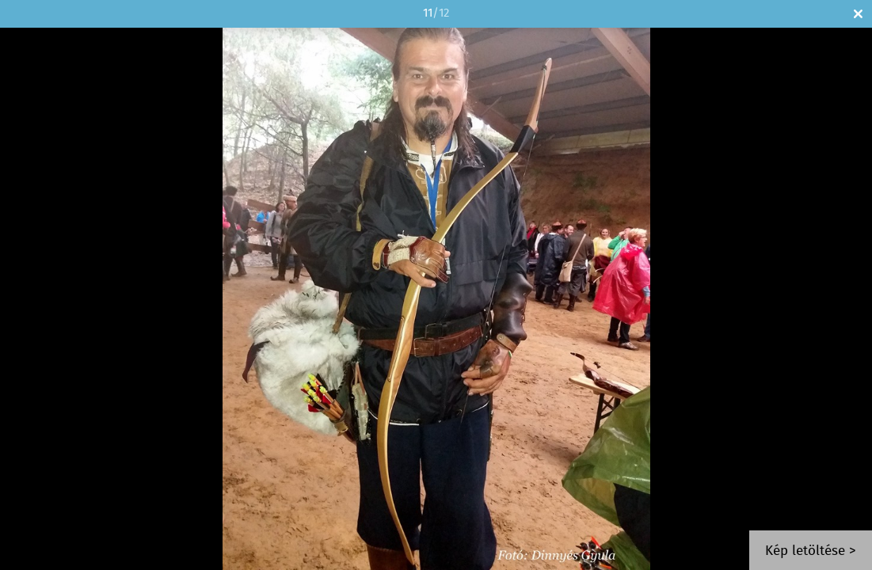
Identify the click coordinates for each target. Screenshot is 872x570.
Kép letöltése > (810, 551)
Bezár (858, 14)
